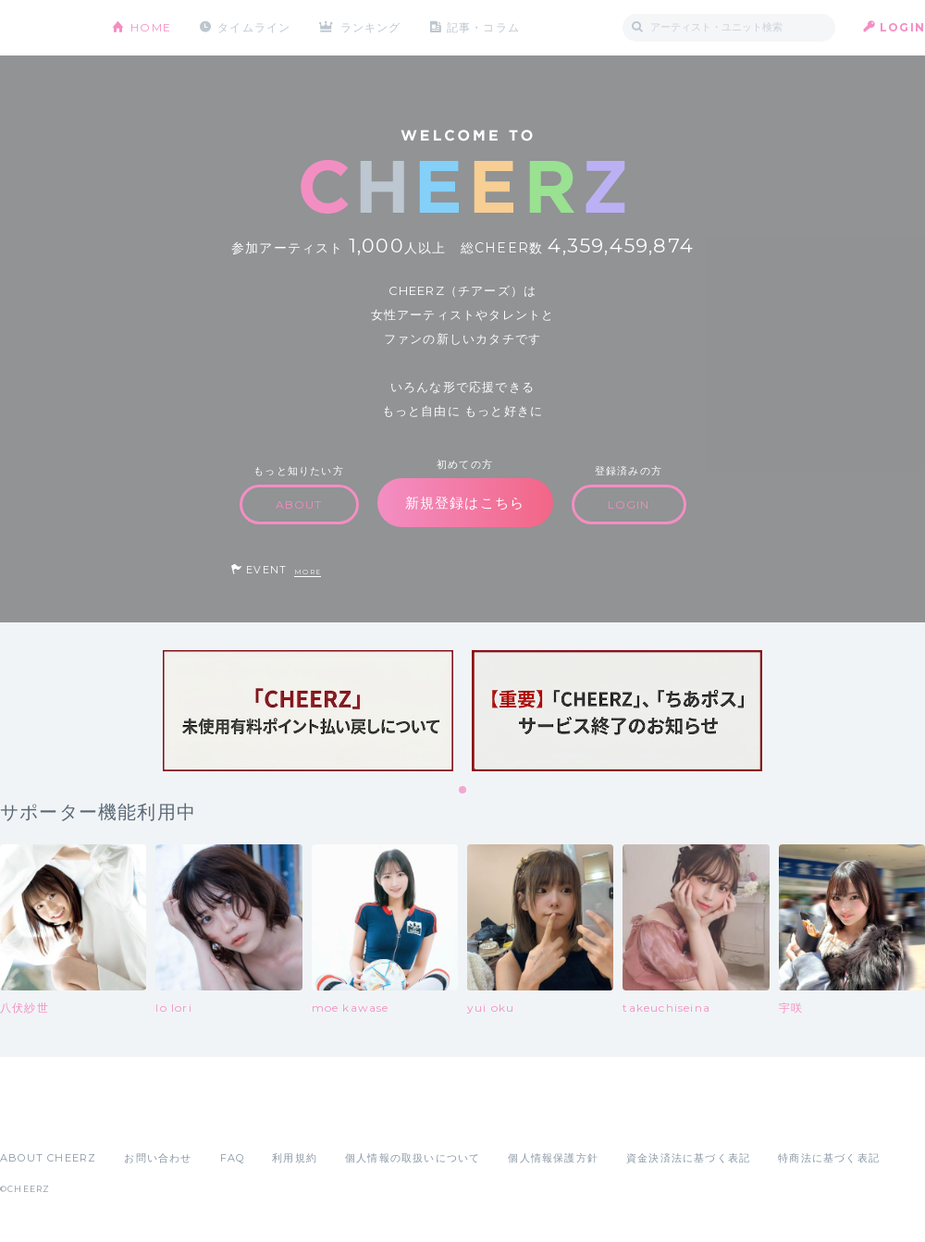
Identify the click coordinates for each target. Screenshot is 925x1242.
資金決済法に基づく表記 (688, 1157)
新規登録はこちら (465, 502)
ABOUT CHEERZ (48, 1157)
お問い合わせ (157, 1157)
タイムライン (253, 27)
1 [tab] (463, 790)
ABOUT (299, 504)
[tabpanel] (308, 710)
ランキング (370, 27)
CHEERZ (42, 28)
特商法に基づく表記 (829, 1157)
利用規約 (294, 1157)
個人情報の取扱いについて (412, 1157)
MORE (307, 572)
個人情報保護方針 (553, 1157)
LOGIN (902, 27)
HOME (150, 27)
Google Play (140, 1117)
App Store (42, 1117)
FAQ (232, 1157)
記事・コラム (483, 27)
